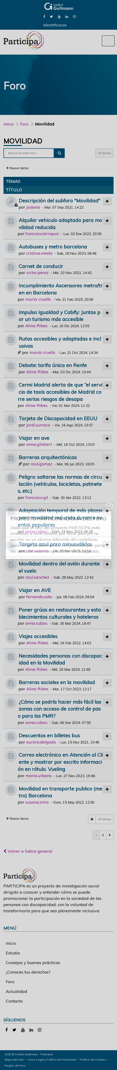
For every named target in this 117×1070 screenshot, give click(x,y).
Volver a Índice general (27, 851)
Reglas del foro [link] (15, 1065)
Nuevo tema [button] (17, 168)
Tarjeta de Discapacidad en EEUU (58, 418)
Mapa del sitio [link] (14, 1059)
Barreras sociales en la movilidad (57, 682)
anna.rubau (36, 531)
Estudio (13, 953)
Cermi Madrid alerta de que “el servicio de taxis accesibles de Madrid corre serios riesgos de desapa (60, 392)
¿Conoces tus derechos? (28, 972)
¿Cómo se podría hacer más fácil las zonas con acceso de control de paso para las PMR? (59, 709)
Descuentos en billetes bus (49, 735)
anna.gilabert (39, 444)
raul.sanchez (37, 577)
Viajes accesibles (38, 636)
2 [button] (103, 835)
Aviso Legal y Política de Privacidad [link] (52, 1059)
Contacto (14, 1001)
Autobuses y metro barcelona (53, 246)
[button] (110, 835)
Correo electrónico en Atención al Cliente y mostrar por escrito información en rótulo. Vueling (60, 762)
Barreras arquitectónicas (48, 457)
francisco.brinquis (42, 233)
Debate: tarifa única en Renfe (53, 365)
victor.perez (37, 272)
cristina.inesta (39, 253)
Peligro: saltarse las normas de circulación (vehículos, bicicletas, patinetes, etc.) (60, 484)
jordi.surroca (38, 425)
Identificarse (55, 25)
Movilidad (22, 141)
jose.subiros (37, 550)
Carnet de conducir (41, 266)
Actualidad (16, 991)
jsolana (33, 207)
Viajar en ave (34, 438)
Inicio (8, 124)
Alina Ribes (36, 325)
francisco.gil (36, 497)
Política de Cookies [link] (93, 1059)
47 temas (104, 153)
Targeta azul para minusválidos (55, 544)
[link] (44, 16)
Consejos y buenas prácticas (33, 962)
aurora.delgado (41, 742)
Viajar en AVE (35, 590)
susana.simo (37, 802)
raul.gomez (41, 463)
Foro (10, 981)
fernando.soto (39, 596)
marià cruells (38, 299)
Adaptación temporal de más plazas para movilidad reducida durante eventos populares (60, 517)
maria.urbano (38, 775)
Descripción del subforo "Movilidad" (59, 200)
